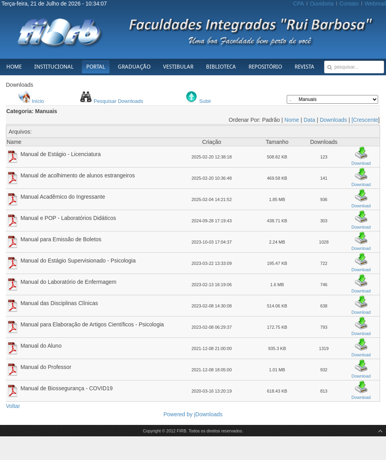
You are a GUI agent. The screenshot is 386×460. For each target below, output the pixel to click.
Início (38, 101)
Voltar (13, 406)
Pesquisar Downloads (118, 101)
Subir (205, 101)
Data (309, 120)
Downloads (333, 120)
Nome (291, 120)
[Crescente (364, 120)
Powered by (178, 414)
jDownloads (208, 414)
